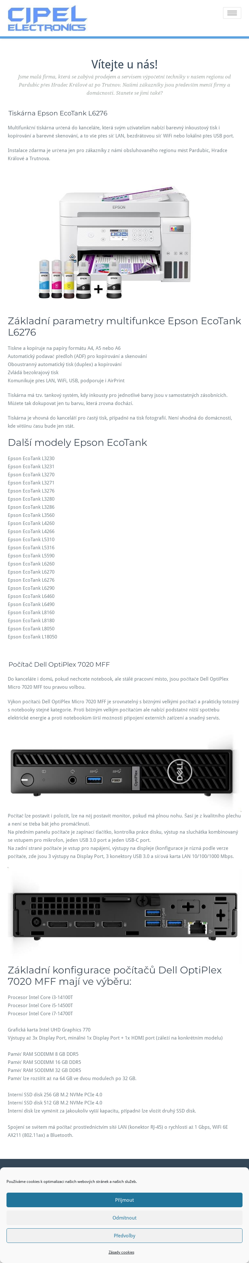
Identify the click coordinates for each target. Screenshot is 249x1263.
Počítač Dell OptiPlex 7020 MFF (59, 664)
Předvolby (125, 1236)
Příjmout (124, 1200)
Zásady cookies (121, 1252)
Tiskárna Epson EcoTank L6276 (57, 113)
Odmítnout (124, 1218)
